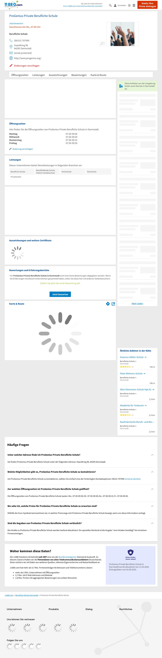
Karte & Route (98, 75)
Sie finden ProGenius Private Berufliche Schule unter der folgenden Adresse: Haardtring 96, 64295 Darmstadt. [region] (57, 461)
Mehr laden (137, 303)
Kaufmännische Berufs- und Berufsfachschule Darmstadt (137, 421)
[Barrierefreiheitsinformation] (130, 5)
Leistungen (38, 75)
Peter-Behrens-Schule (131, 373)
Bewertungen (79, 75)
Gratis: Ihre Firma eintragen (147, 5)
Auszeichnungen (58, 75)
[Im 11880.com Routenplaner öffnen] (108, 303)
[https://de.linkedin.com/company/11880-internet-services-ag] (31, 646)
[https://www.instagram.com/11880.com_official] (17, 646)
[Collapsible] (152, 455)
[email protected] (132, 478)
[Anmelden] (121, 5)
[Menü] (135, 5)
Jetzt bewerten (60, 294)
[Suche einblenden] (111, 5)
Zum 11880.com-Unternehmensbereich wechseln (82, 6)
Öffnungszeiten (19, 75)
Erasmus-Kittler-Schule (131, 357)
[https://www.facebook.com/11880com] (10, 646)
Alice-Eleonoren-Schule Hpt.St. (135, 389)
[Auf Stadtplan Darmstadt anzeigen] (113, 304)
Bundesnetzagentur (68, 557)
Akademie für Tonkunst (132, 405)
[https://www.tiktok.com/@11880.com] (24, 646)
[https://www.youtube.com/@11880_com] (39, 646)
